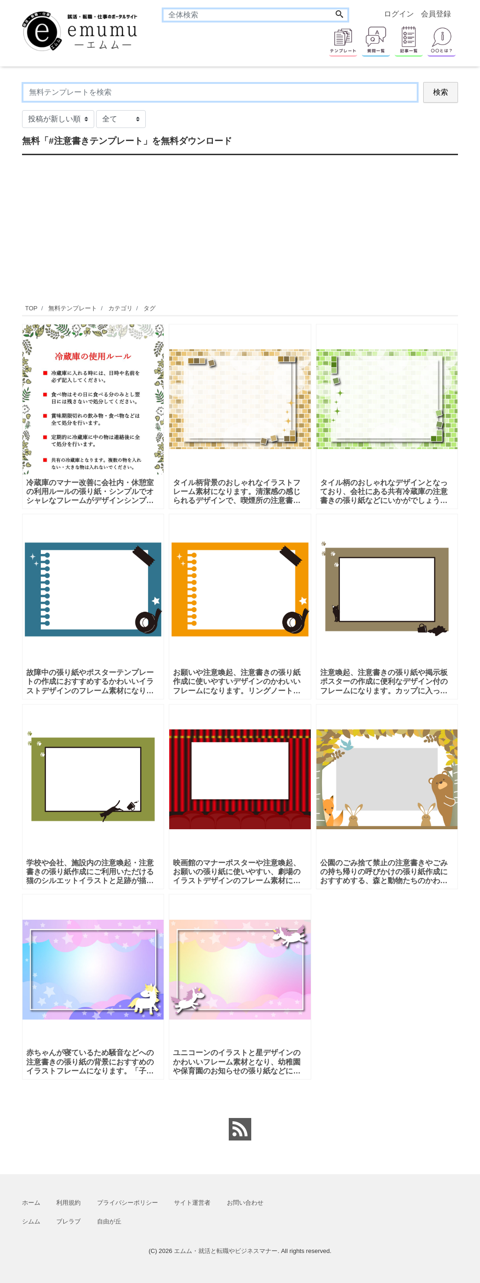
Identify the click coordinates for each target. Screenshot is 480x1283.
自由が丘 (109, 1221)
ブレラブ (68, 1221)
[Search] (339, 15)
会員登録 (436, 14)
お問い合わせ (245, 1202)
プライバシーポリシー (127, 1202)
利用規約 (68, 1202)
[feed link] (240, 1129)
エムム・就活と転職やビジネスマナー (226, 1250)
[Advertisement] (240, 228)
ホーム (31, 1202)
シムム (31, 1221)
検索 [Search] (440, 92)
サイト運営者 (192, 1202)
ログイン (399, 14)
